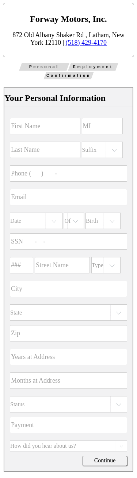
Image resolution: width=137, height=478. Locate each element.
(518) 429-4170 (86, 42)
